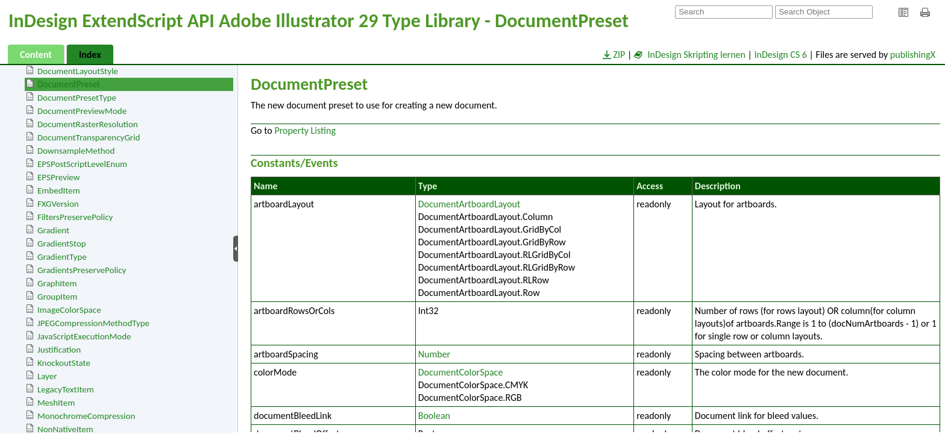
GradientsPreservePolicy (81, 270)
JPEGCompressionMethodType (93, 323)
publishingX (912, 54)
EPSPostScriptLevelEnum (82, 164)
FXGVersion (58, 203)
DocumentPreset (68, 84)
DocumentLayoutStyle (77, 71)
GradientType (62, 256)
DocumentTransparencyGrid (88, 137)
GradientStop (61, 243)
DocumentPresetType (76, 97)
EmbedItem (58, 190)
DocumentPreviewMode (82, 110)
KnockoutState (63, 362)
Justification (59, 349)
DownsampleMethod (76, 150)
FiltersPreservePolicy (75, 217)
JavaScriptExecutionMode (84, 336)
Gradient (53, 230)
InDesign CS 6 (781, 54)
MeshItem (56, 402)
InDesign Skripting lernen (690, 54)
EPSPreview (58, 177)
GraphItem (57, 283)
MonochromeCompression (86, 415)
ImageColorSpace (69, 309)
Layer (47, 376)
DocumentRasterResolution (87, 124)
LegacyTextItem (65, 389)
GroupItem (57, 296)
